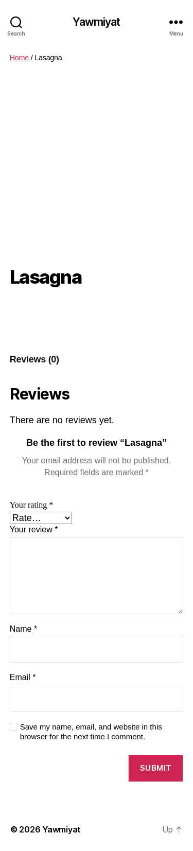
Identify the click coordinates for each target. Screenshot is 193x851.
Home (19, 58)
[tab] (34, 360)
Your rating (32, 505)
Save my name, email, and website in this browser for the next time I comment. (91, 731)
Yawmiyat (96, 21)
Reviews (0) (34, 359)
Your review (34, 529)
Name (23, 628)
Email (23, 677)
